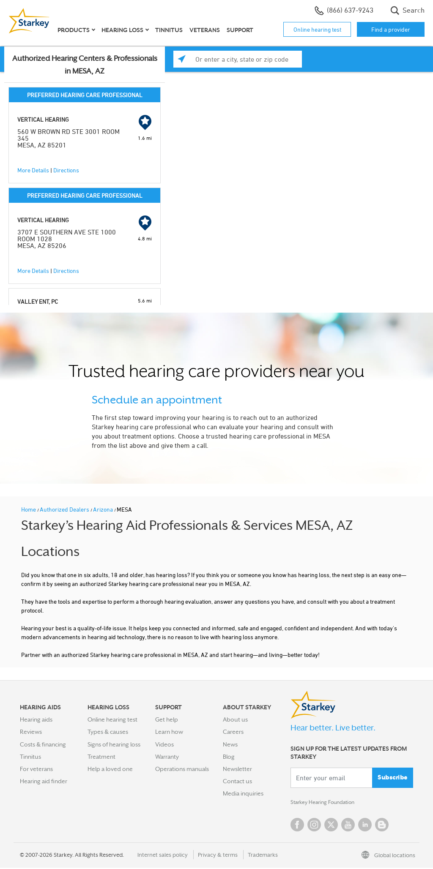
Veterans (204, 30)
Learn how (169, 731)
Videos (164, 744)
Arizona (103, 509)
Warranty (167, 756)
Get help (166, 719)
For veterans (36, 768)
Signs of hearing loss (114, 744)
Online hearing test (317, 29)
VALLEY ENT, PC (37, 301)
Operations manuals (182, 768)
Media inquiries (243, 793)
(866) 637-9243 (344, 10)
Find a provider (390, 29)
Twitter (331, 826)
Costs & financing (43, 744)
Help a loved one (110, 768)
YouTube (348, 826)
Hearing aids (36, 719)
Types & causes (108, 731)
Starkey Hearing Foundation (327, 803)
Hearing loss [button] (122, 30)
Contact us (237, 781)
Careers (233, 731)
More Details (33, 170)
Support (240, 30)
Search (407, 10)
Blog (229, 756)
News (230, 744)
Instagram (314, 826)
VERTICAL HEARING (43, 119)
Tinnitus (169, 30)
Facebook (297, 826)
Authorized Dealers (65, 509)
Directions (66, 170)
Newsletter (237, 768)
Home (29, 509)
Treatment (101, 756)
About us (235, 719)
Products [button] (74, 30)
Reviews (31, 731)
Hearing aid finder (43, 781)
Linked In (365, 826)
